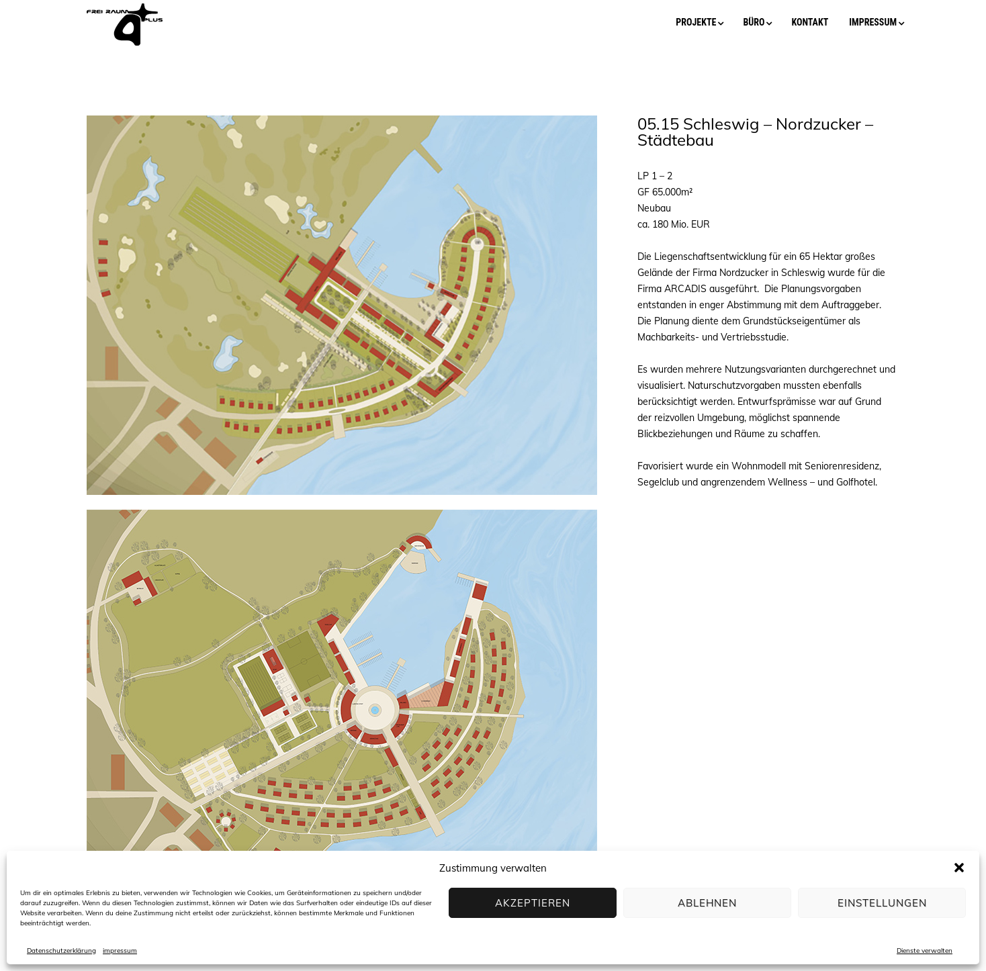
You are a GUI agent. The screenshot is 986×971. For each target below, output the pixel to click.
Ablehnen (707, 902)
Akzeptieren (532, 902)
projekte (696, 22)
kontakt (809, 22)
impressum (120, 950)
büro (753, 22)
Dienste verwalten (924, 950)
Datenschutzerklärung (61, 950)
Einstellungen (882, 902)
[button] (959, 867)
